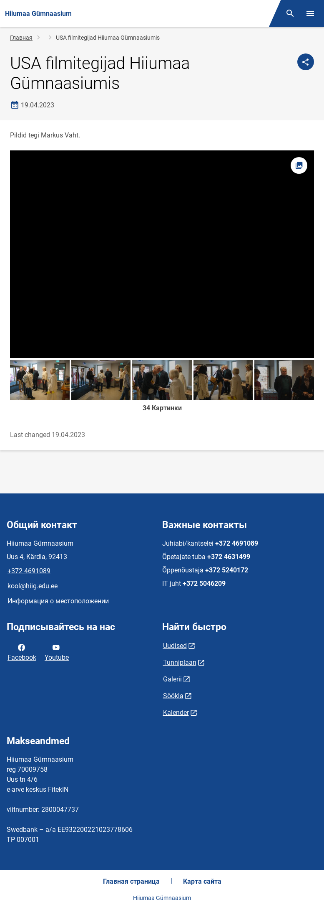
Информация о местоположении (58, 601)
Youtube (57, 652)
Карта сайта (202, 881)
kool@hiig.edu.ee (33, 586)
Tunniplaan (179, 662)
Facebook (22, 652)
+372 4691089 (29, 571)
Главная (21, 37)
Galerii (172, 679)
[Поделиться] (305, 61)
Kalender (176, 713)
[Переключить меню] (310, 13)
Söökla (173, 696)
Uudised (175, 646)
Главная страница (131, 881)
